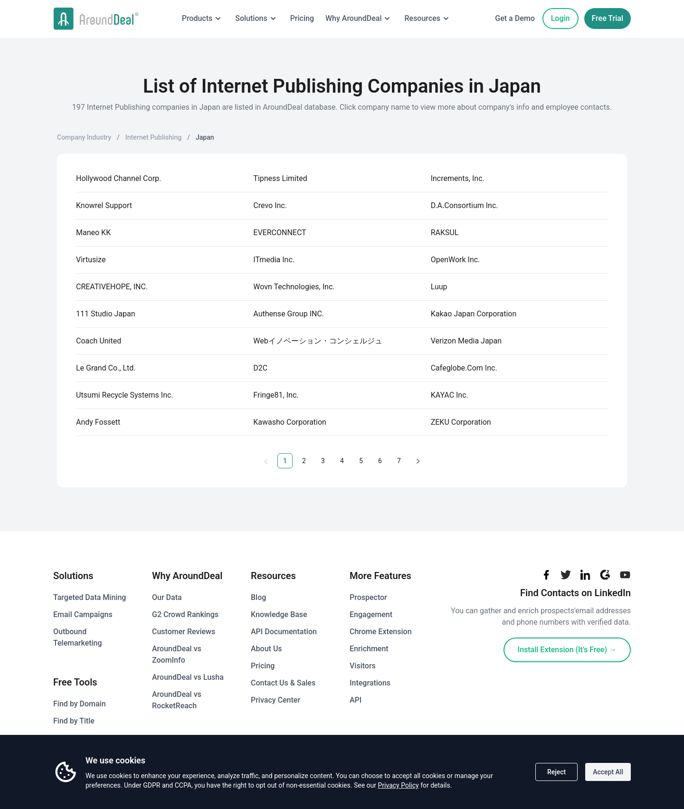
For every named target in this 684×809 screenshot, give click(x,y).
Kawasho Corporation (289, 422)
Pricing (301, 18)
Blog (258, 597)
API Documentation (284, 631)
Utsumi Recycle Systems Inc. (124, 395)
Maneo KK (93, 232)
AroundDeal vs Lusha (188, 677)
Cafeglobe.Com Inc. (464, 367)
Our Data (167, 597)
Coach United (98, 340)
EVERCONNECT (279, 232)
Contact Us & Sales (283, 682)
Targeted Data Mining (89, 597)
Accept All (608, 772)
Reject (556, 772)
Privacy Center (275, 699)
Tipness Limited (280, 178)
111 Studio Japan (105, 313)
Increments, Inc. (457, 178)
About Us (266, 648)
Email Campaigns (83, 614)
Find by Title (74, 720)
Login (560, 18)
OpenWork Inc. (455, 259)
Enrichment (369, 648)
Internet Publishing (153, 137)
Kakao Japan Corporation (474, 313)
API (355, 699)
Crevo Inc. (270, 205)
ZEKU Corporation (461, 422)
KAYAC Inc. (449, 395)
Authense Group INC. (288, 313)
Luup (439, 286)
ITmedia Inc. (273, 259)
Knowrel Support (104, 205)
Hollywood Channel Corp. (118, 178)
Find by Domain (79, 703)
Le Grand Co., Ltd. (106, 367)
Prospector (368, 597)
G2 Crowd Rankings (185, 614)
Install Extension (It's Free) (567, 650)
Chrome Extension (381, 631)
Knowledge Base (279, 614)
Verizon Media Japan (466, 340)
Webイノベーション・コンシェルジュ (317, 340)
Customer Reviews (183, 631)
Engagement (371, 614)
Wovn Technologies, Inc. (293, 286)
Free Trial (608, 18)
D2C (260, 367)
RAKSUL (445, 232)
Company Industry (84, 137)
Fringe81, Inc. (275, 395)
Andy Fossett (98, 422)
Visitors (363, 665)
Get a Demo (514, 18)
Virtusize (90, 259)
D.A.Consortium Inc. (464, 205)
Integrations (370, 682)
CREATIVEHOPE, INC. (112, 286)
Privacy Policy (398, 785)
